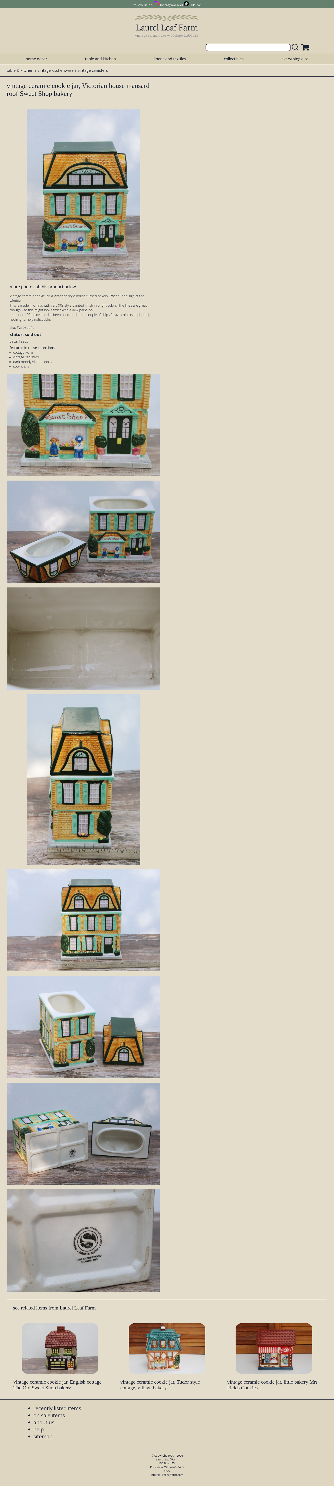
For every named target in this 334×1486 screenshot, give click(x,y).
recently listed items (57, 1408)
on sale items (49, 1415)
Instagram (168, 5)
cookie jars (21, 366)
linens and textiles (170, 58)
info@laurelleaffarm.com (167, 1475)
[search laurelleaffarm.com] (296, 47)
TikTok (195, 5)
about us (43, 1422)
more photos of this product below (43, 287)
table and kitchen (100, 58)
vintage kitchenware (55, 70)
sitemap (43, 1436)
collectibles (233, 58)
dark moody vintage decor (33, 361)
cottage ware (23, 352)
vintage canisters (93, 70)
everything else (294, 58)
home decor (36, 58)
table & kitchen (20, 70)
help (38, 1429)
